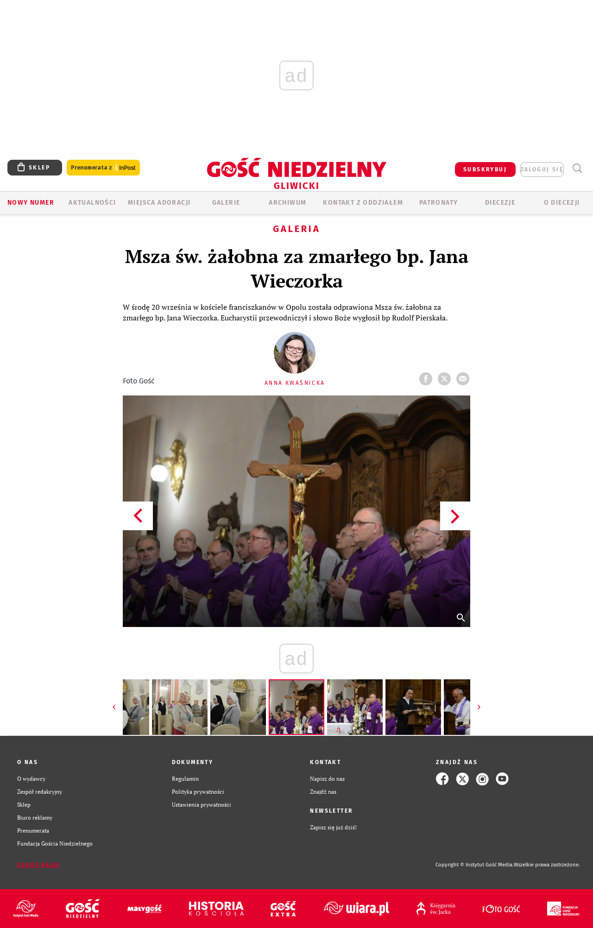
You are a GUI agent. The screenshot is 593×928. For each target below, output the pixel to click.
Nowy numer (30, 203)
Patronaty (438, 203)
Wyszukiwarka (577, 168)
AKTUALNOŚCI (92, 203)
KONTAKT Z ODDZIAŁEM (363, 203)
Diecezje (500, 203)
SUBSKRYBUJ (485, 169)
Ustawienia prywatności (201, 804)
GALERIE (226, 203)
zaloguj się (542, 169)
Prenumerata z (103, 168)
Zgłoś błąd (38, 865)
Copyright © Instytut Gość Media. (474, 865)
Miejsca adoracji (159, 203)
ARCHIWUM (287, 203)
